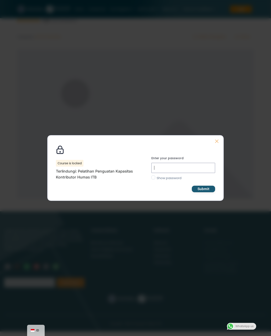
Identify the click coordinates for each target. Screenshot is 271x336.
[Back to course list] (216, 141)
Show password (169, 178)
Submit (203, 189)
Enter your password (167, 158)
